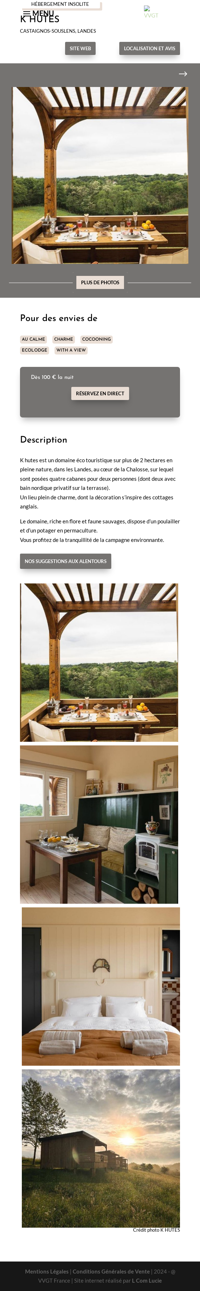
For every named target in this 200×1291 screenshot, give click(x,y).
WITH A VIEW (71, 350)
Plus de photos (100, 282)
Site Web (80, 48)
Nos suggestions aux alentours (66, 561)
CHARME (63, 339)
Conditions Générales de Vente (111, 1271)
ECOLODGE (34, 350)
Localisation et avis (149, 48)
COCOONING (96, 339)
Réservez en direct (100, 393)
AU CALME (33, 339)
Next (177, 74)
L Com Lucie (147, 1280)
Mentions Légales (47, 1271)
